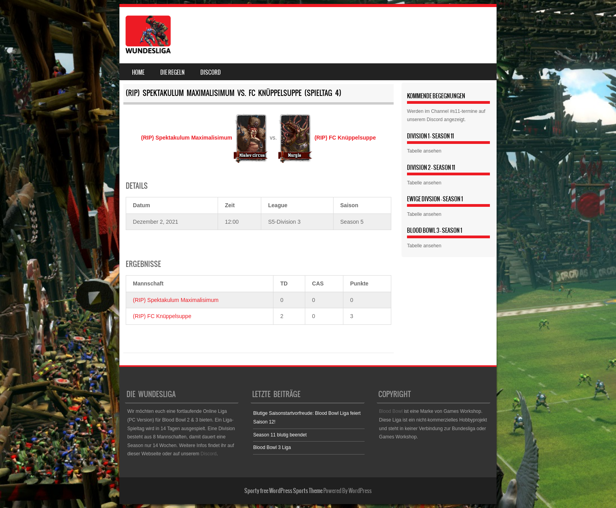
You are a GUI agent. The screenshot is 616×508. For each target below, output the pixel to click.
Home (138, 72)
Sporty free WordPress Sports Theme (283, 490)
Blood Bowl (391, 411)
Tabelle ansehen (424, 151)
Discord (210, 72)
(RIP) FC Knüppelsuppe (162, 316)
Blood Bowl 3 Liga (272, 447)
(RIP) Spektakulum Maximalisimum (175, 300)
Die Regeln (172, 72)
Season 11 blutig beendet (279, 435)
